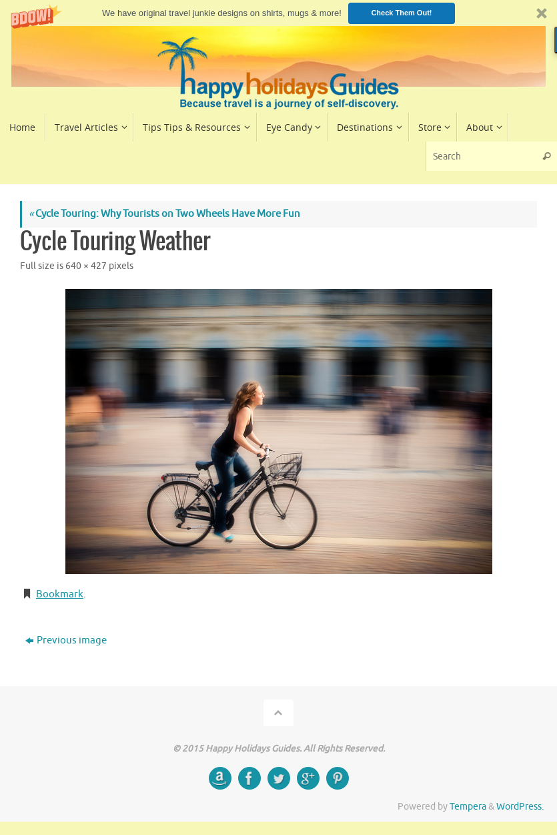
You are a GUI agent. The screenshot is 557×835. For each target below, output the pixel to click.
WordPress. (520, 806)
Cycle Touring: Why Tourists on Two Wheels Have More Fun (164, 214)
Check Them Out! (401, 13)
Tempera (468, 806)
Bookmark (59, 594)
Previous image (66, 640)
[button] (278, 13)
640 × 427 (86, 266)
